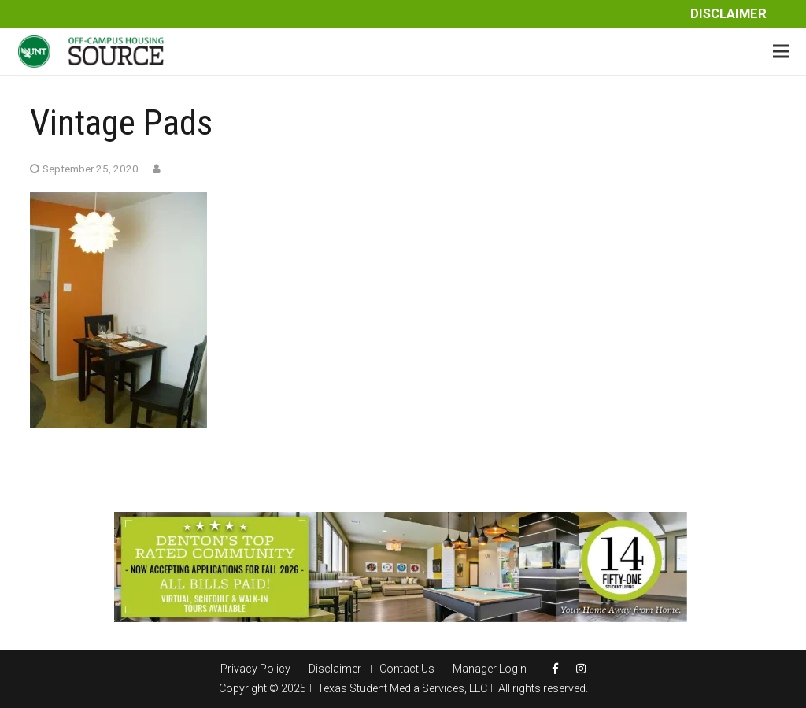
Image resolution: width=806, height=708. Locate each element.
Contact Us (406, 668)
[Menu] (780, 51)
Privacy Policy (255, 668)
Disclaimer (728, 13)
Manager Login (490, 668)
